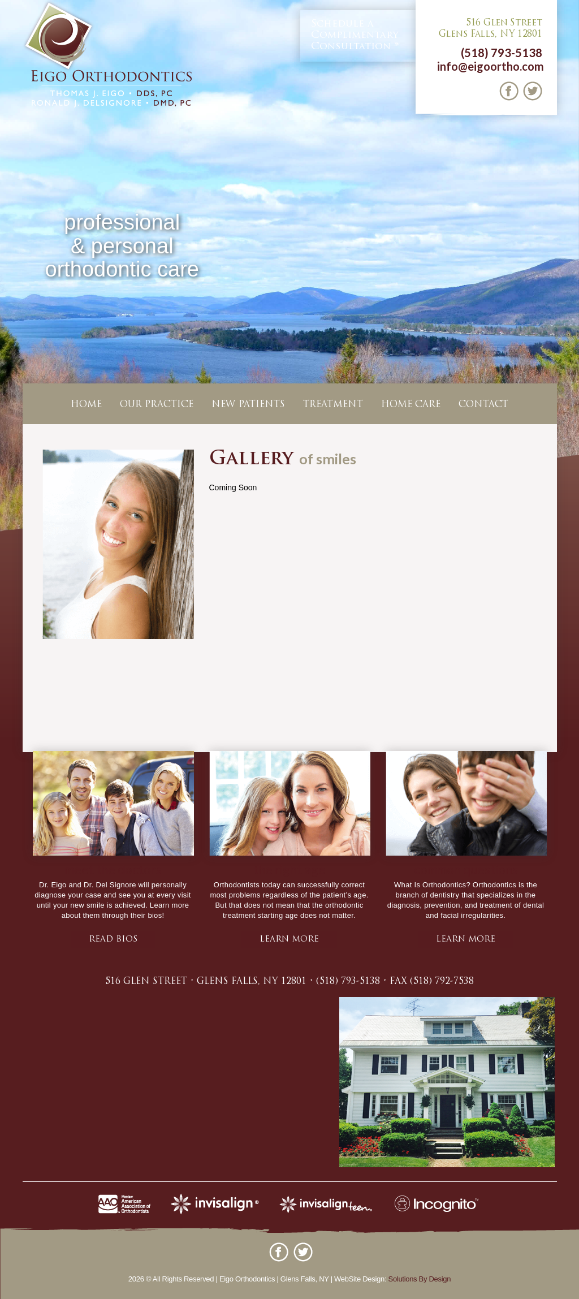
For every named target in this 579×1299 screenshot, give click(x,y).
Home (86, 404)
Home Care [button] (410, 404)
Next (568, 268)
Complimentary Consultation (355, 35)
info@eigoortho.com (490, 66)
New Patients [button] (248, 404)
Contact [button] (483, 404)
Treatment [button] (333, 404)
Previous (10, 268)
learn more (289, 939)
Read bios (113, 939)
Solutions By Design (419, 1279)
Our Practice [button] (156, 404)
